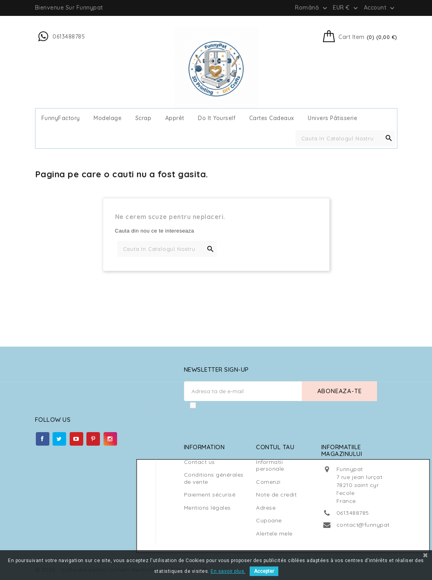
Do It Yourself (216, 118)
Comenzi (268, 481)
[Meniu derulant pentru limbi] (312, 7)
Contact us (199, 462)
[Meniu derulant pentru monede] (346, 7)
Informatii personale (270, 465)
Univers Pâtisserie (332, 118)
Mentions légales (207, 507)
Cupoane (269, 520)
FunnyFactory (60, 118)
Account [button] (380, 8)
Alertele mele (274, 533)
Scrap (143, 118)
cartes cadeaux (271, 118)
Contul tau (275, 447)
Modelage (107, 118)
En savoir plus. (228, 571)
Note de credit (276, 494)
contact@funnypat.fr (366, 524)
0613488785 (352, 512)
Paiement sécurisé (210, 494)
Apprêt (174, 118)
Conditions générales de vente (214, 478)
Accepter (264, 571)
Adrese (266, 507)
